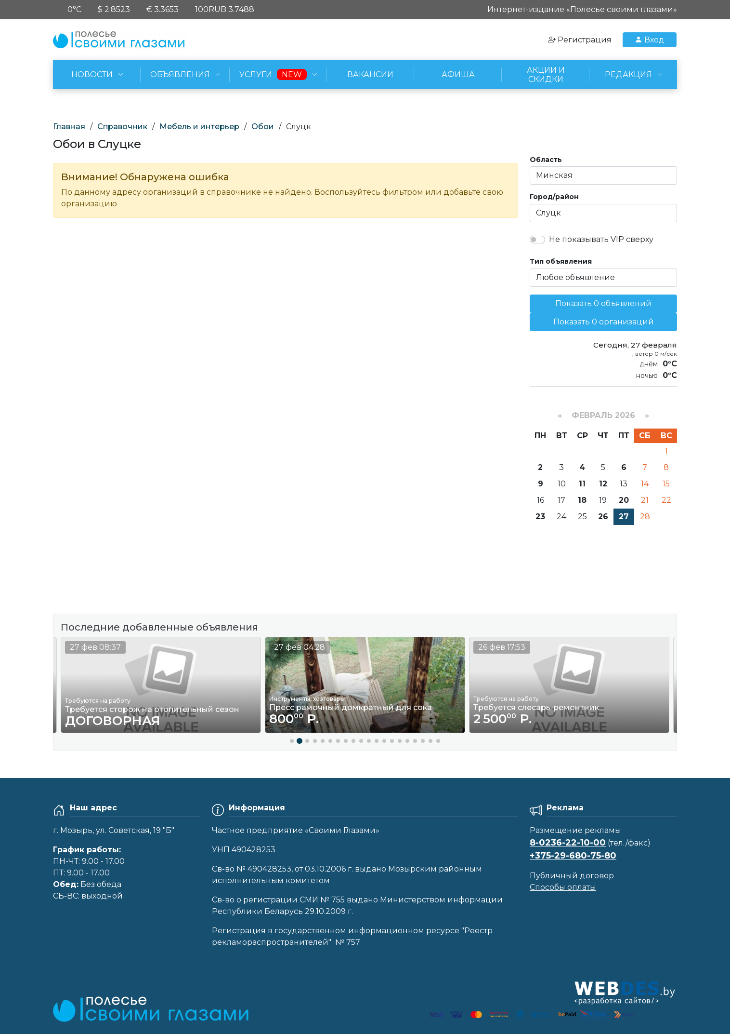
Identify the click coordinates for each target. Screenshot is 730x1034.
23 (540, 516)
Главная (69, 126)
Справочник (122, 126)
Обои (262, 126)
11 (582, 483)
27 (624, 516)
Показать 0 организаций (603, 321)
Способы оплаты (563, 887)
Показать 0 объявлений (603, 303)
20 (624, 500)
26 (603, 516)
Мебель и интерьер (199, 126)
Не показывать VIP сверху (601, 239)
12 (603, 483)
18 (582, 500)
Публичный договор (572, 875)
